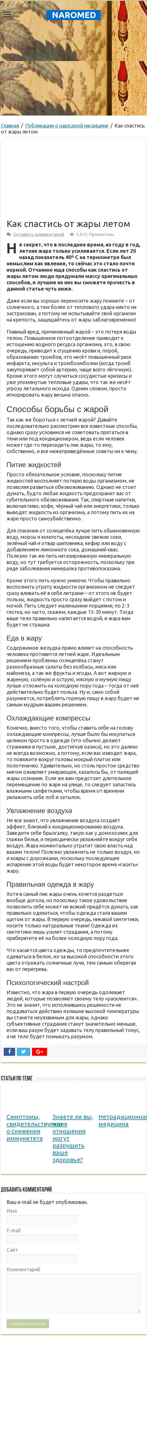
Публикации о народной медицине (66, 125)
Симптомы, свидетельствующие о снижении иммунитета (37, 1127)
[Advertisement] (73, 70)
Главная (10, 125)
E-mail (14, 1230)
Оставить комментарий (38, 234)
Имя (12, 1211)
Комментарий (23, 1269)
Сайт (12, 1250)
